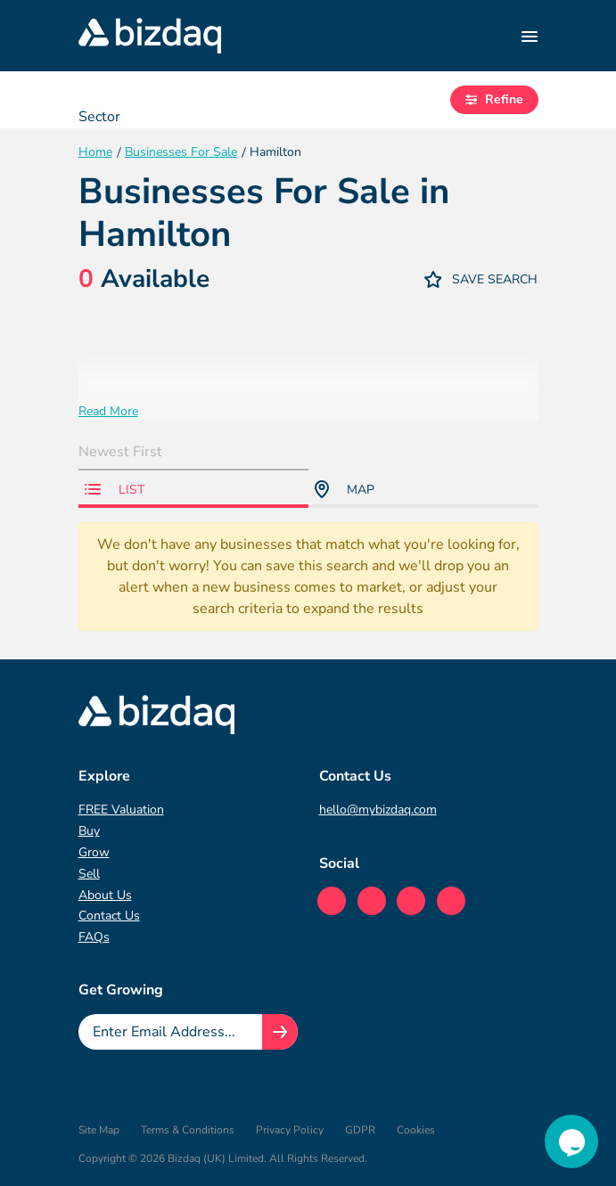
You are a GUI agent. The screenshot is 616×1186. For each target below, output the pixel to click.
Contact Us (109, 915)
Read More (108, 411)
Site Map (98, 1130)
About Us (105, 895)
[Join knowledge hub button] (280, 1032)
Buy (89, 830)
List (114, 489)
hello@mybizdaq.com (378, 809)
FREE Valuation (121, 809)
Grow (94, 852)
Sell (89, 873)
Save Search (481, 279)
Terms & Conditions (187, 1130)
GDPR (360, 1130)
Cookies (416, 1130)
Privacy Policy (290, 1130)
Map (344, 489)
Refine (494, 99)
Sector (99, 117)
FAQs (94, 936)
